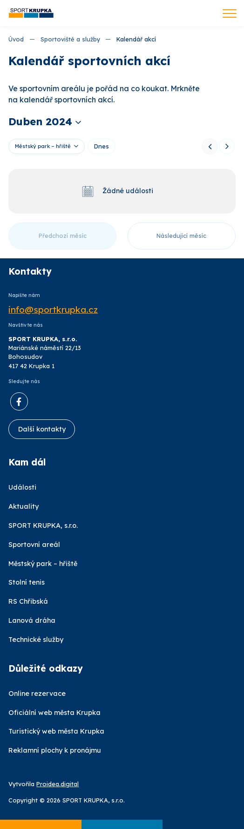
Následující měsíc (181, 235)
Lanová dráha (31, 620)
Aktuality (23, 506)
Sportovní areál (34, 544)
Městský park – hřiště (43, 146)
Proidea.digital (57, 784)
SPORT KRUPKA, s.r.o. (43, 525)
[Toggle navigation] (230, 14)
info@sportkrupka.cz (53, 309)
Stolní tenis (26, 582)
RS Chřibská (28, 601)
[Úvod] (31, 13)
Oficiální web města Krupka (54, 712)
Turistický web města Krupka (56, 731)
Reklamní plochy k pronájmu (54, 750)
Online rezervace (37, 693)
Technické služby (35, 639)
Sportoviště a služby (70, 39)
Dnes (101, 146)
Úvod (16, 39)
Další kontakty (42, 429)
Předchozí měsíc (63, 235)
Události (22, 487)
